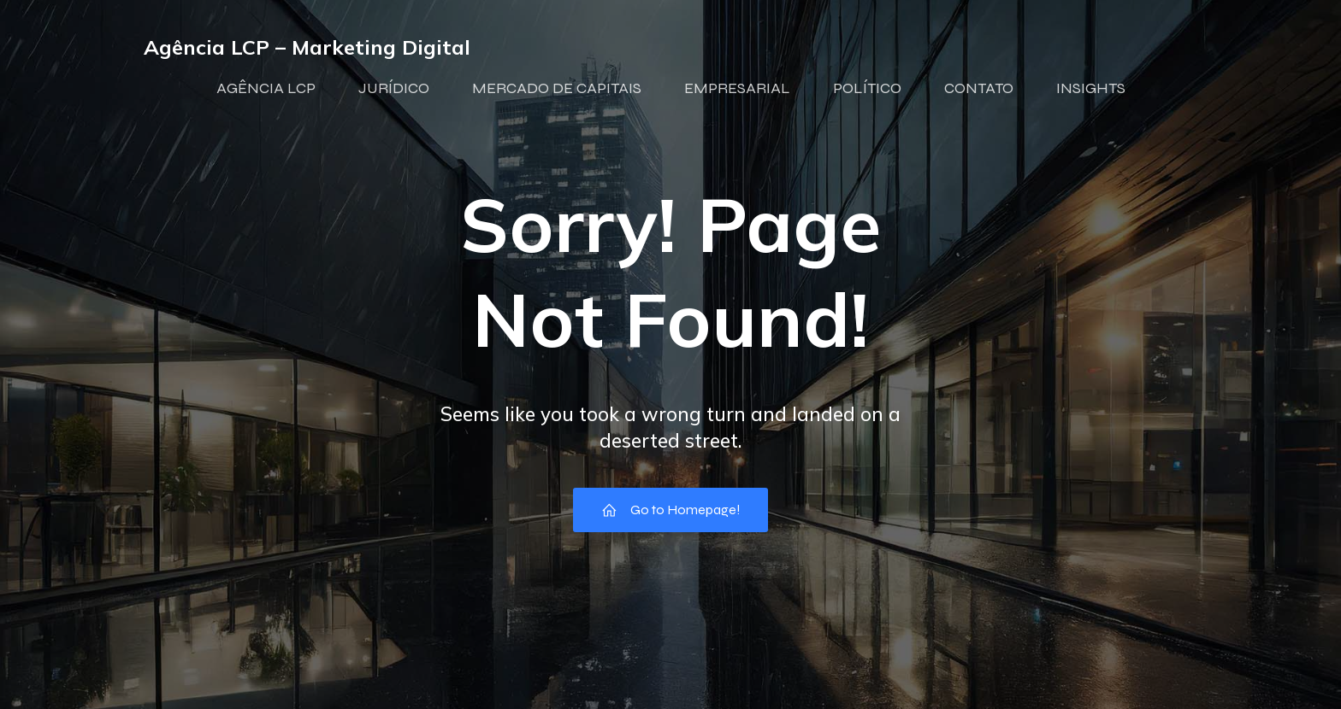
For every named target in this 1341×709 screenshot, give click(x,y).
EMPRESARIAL (737, 88)
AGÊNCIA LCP (266, 88)
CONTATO (978, 88)
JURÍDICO (393, 88)
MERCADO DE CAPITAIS (556, 88)
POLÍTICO (867, 88)
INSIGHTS (1090, 88)
